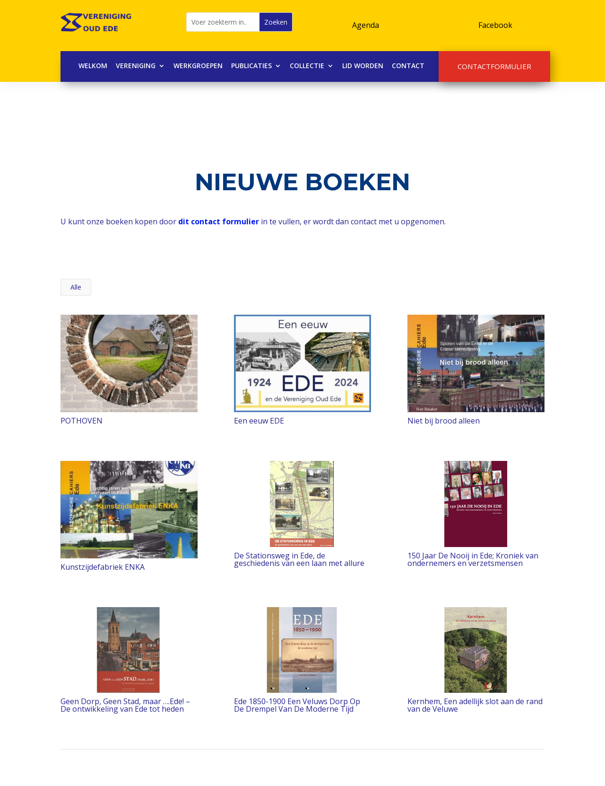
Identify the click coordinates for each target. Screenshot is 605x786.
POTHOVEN (81, 420)
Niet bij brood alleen (443, 420)
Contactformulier (494, 66)
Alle (75, 287)
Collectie (307, 66)
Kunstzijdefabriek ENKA (102, 567)
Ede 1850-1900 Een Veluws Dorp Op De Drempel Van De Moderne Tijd (296, 705)
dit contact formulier (218, 221)
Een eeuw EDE (258, 420)
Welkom (92, 66)
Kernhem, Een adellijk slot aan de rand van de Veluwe (474, 705)
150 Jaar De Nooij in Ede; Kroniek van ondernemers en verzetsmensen (472, 559)
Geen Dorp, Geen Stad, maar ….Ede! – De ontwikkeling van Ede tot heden (125, 705)
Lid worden (362, 66)
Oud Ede (493, 16)
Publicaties (251, 66)
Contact (408, 66)
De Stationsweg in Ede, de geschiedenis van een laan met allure (298, 559)
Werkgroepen (198, 66)
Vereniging (136, 66)
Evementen (373, 16)
